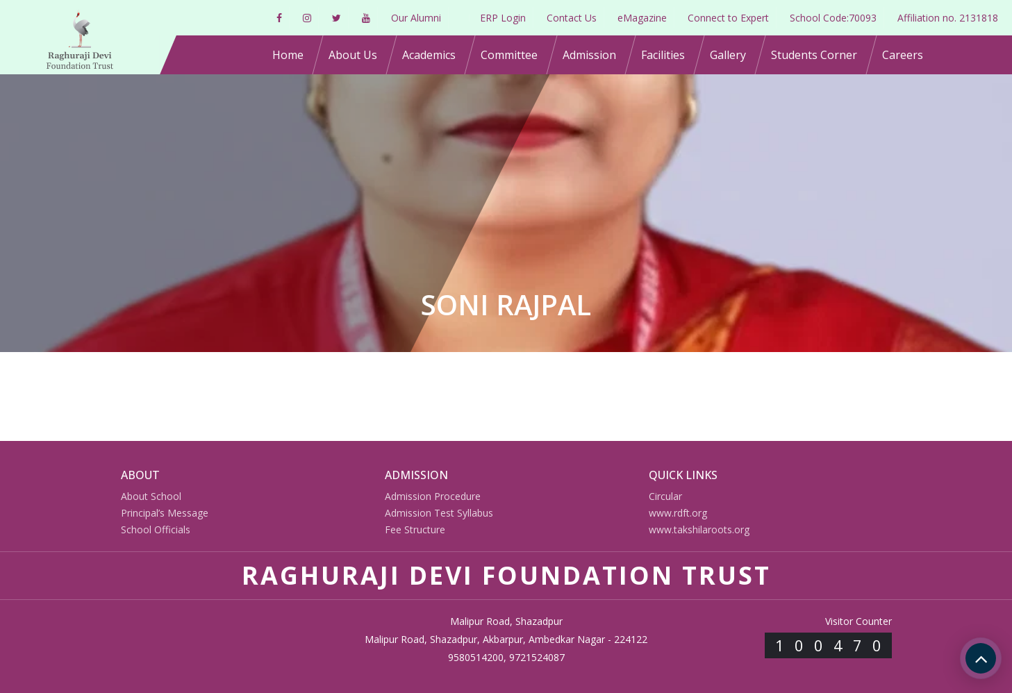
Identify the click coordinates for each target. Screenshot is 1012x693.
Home (288, 54)
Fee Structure (415, 529)
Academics (429, 54)
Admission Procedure (433, 496)
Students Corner (814, 54)
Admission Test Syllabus (439, 512)
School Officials (155, 529)
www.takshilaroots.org (699, 529)
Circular (665, 496)
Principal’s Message (164, 512)
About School (151, 496)
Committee (509, 54)
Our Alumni (416, 17)
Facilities (663, 54)
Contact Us (572, 17)
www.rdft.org (678, 512)
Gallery (728, 54)
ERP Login (503, 17)
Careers (902, 54)
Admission (589, 54)
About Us (353, 54)
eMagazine (642, 17)
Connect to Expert (728, 17)
